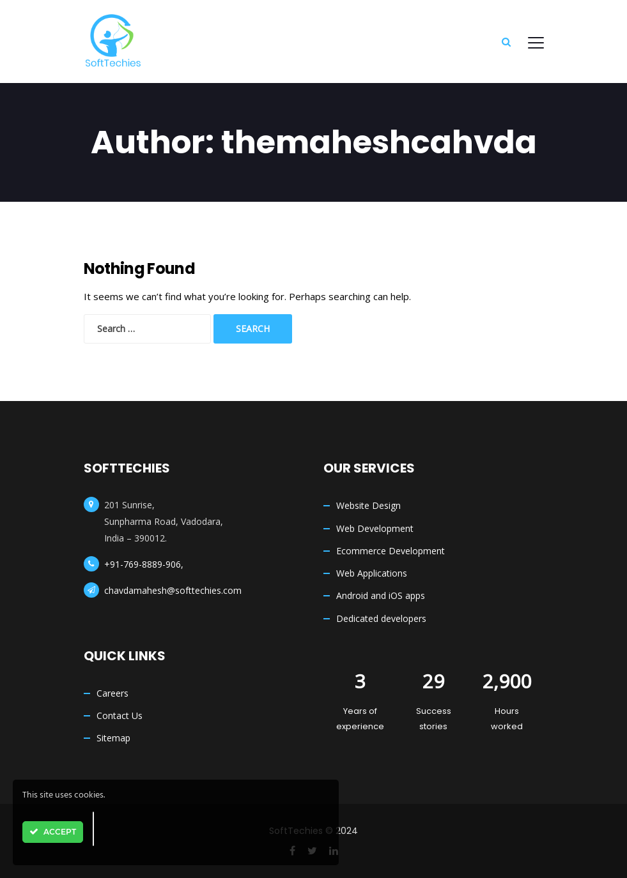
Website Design (368, 505)
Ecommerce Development (390, 551)
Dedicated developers (381, 618)
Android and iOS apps (380, 595)
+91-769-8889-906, (143, 564)
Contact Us (120, 715)
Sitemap (113, 738)
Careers (112, 693)
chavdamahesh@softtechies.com (173, 590)
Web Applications (371, 573)
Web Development (375, 528)
